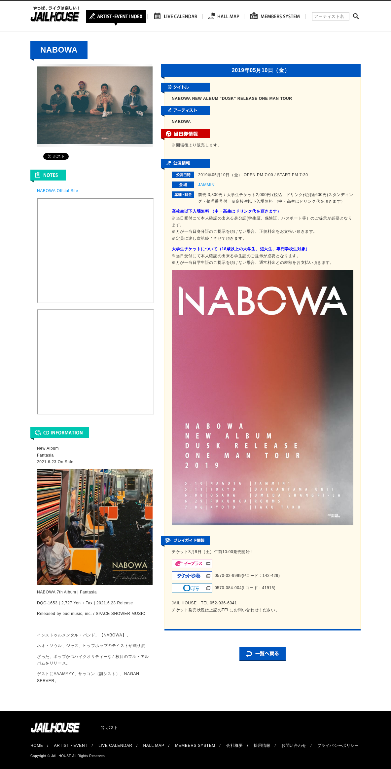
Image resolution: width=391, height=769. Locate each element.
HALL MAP (153, 745)
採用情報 (262, 745)
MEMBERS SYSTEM (195, 745)
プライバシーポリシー (338, 745)
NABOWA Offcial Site (57, 190)
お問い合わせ (293, 745)
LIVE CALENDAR (115, 745)
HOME (36, 745)
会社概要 (234, 745)
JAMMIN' (207, 184)
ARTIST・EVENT (70, 745)
